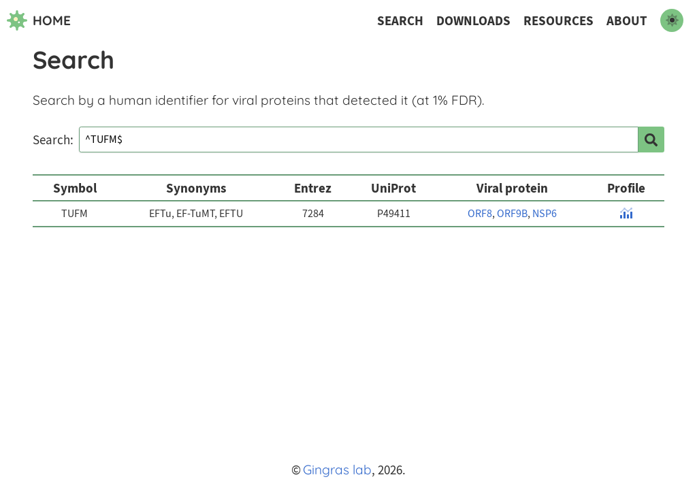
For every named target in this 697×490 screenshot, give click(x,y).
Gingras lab (337, 469)
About (626, 20)
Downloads (473, 20)
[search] (651, 139)
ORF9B (512, 213)
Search (400, 20)
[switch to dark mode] (671, 20)
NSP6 (544, 213)
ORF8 (480, 213)
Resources (558, 20)
